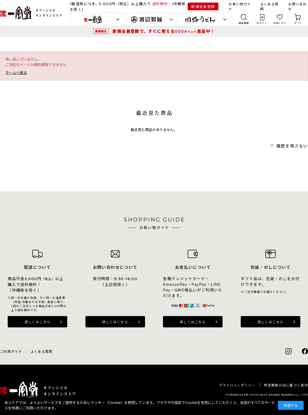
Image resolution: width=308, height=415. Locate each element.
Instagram (288, 351)
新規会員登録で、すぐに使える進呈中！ (163, 31)
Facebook (305, 351)
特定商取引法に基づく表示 (286, 385)
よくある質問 (42, 351)
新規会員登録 (203, 6)
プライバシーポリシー (237, 385)
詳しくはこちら (38, 321)
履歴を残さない (292, 146)
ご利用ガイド (11, 351)
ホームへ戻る (16, 72)
